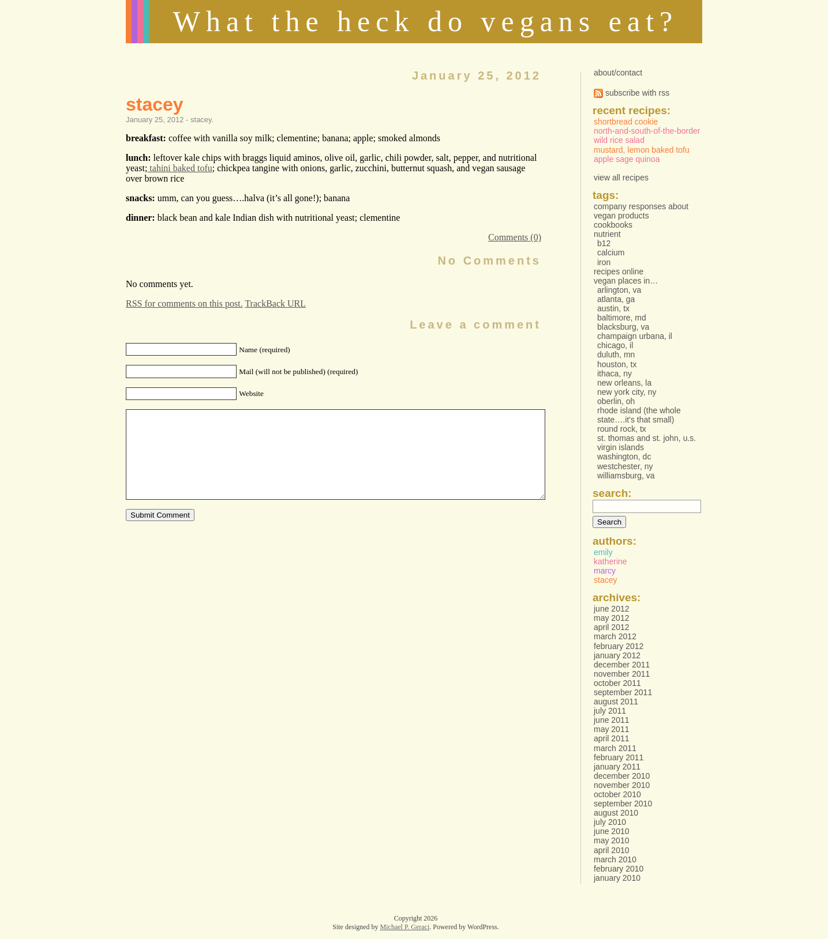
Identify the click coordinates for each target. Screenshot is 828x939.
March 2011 (615, 748)
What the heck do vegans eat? (426, 21)
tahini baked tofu (179, 168)
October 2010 (617, 794)
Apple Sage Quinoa (627, 159)
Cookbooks (613, 224)
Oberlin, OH (616, 401)
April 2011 (612, 738)
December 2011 (622, 664)
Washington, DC (624, 456)
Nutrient (607, 234)
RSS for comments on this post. (184, 303)
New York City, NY (626, 392)
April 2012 (612, 627)
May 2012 (611, 618)
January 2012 (617, 655)
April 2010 (612, 850)
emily (603, 552)
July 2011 (610, 710)
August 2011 (616, 701)
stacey (154, 104)
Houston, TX (617, 364)
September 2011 (623, 692)
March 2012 (615, 636)
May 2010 (611, 840)
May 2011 (611, 729)
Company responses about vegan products (641, 211)
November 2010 (622, 785)
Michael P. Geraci (405, 927)
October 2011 (617, 683)
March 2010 (615, 859)
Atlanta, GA (616, 299)
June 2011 (612, 720)
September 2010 (623, 803)
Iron (603, 262)
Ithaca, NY (614, 373)
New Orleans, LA (624, 382)
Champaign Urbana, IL (634, 336)
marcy (605, 570)
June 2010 (612, 831)
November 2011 (622, 673)
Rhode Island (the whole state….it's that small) (639, 415)
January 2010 (617, 878)
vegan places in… (626, 280)
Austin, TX (613, 308)
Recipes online (618, 271)
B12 (603, 243)
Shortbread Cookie (626, 121)
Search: (612, 493)
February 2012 (618, 646)
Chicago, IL (615, 345)
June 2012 (612, 608)
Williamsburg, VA (626, 475)
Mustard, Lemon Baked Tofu (642, 149)
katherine (610, 561)
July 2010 (610, 822)
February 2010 (618, 868)
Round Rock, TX (621, 428)
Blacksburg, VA (623, 326)
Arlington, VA (619, 290)
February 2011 (618, 757)
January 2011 (617, 766)
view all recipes (621, 177)
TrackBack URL (275, 303)
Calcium (610, 252)
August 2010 (616, 812)
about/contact (618, 72)
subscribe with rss (631, 92)
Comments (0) (514, 237)
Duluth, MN (616, 354)
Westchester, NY (625, 466)
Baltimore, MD (621, 317)
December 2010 (622, 775)
